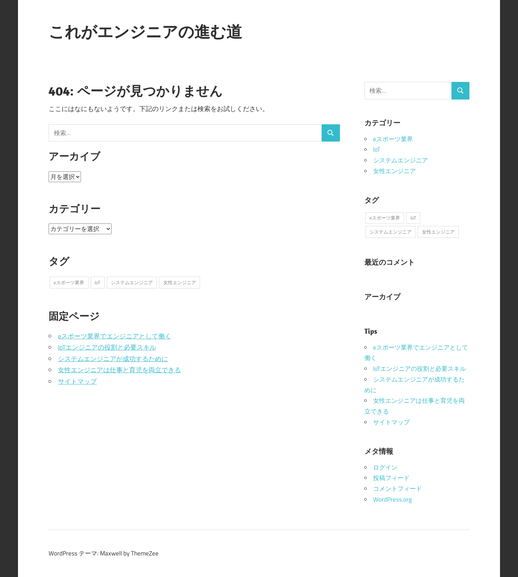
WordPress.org (392, 499)
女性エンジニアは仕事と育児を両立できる (119, 370)
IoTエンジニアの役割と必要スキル (107, 347)
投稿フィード (391, 478)
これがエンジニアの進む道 (145, 31)
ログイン (385, 467)
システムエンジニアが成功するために (113, 359)
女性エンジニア (394, 171)
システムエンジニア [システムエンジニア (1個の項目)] (132, 282)
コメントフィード (397, 488)
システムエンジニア (400, 160)
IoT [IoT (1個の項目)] (97, 282)
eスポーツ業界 (393, 139)
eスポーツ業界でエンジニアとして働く (114, 336)
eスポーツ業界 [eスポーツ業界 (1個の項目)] (69, 282)
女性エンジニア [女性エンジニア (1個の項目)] (179, 282)
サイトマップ (77, 381)
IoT (376, 149)
